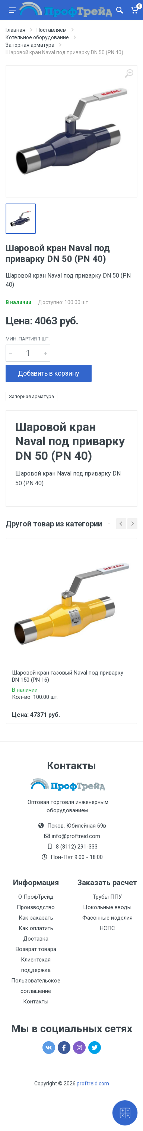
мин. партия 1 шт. (28, 339)
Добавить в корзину (48, 373)
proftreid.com (93, 1083)
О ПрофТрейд (36, 896)
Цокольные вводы (107, 907)
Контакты (35, 1001)
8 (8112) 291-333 (77, 846)
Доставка (35, 938)
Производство (36, 907)
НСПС (107, 928)
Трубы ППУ (107, 896)
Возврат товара (36, 949)
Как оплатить (36, 928)
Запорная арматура (31, 396)
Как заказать (36, 917)
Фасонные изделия (107, 917)
